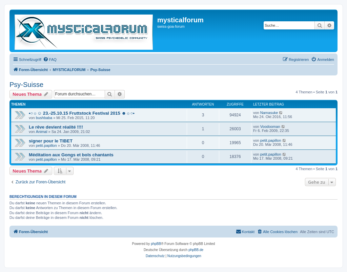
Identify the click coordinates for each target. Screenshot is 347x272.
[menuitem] (50, 59)
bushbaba (44, 118)
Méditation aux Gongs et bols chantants (71, 154)
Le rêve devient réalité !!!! (56, 127)
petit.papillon (46, 145)
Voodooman (270, 126)
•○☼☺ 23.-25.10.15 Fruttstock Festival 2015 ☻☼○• (82, 113)
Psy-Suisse (26, 84)
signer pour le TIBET (51, 140)
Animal (41, 132)
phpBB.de (195, 250)
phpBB (156, 244)
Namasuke (269, 113)
